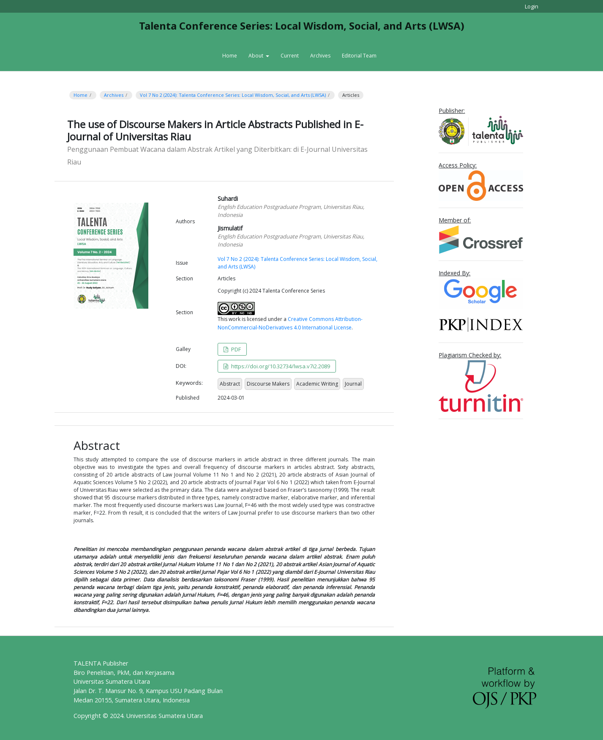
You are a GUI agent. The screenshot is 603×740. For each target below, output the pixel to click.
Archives (320, 55)
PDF (235, 349)
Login (531, 6)
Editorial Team (359, 55)
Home (229, 55)
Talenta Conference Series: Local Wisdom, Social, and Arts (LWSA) (301, 26)
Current (290, 55)
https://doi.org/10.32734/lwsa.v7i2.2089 (280, 366)
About (256, 55)
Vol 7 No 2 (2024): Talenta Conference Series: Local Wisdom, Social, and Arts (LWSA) (233, 95)
